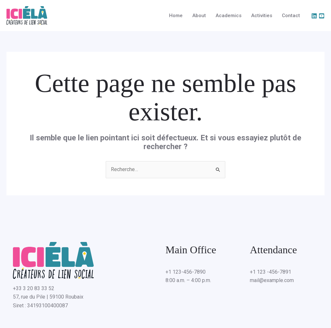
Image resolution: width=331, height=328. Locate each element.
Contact (291, 15)
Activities (261, 15)
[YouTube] (322, 16)
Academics (228, 15)
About (199, 15)
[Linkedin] (314, 16)
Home (176, 15)
